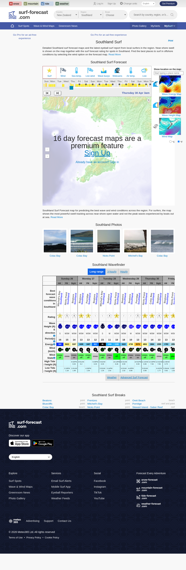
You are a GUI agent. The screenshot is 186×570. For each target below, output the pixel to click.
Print (170, 40)
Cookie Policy (52, 537)
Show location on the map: (168, 69)
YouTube (99, 498)
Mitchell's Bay (135, 255)
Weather (112, 377)
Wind (62, 76)
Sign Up (112, 3)
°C (173, 142)
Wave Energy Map (171, 94)
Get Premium (168, 3)
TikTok (98, 492)
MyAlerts (155, 26)
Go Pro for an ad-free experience (109, 34)
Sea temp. (77, 76)
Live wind (90, 76)
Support (48, 520)
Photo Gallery (139, 26)
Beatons (47, 400)
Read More (114, 54)
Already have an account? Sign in (97, 162)
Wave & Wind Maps (44, 26)
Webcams (117, 76)
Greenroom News (68, 26)
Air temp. (131, 76)
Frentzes (92, 400)
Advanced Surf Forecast (134, 377)
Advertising (32, 520)
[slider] (71, 88)
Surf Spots (23, 26)
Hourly (124, 271)
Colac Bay (55, 255)
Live (145, 76)
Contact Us (64, 520)
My (169, 25)
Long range (96, 271)
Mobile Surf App (60, 486)
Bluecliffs (47, 403)
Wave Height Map (171, 115)
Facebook (100, 480)
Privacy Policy (33, 537)
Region (83, 12)
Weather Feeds (60, 498)
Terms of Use (16, 537)
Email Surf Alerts (61, 480)
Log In (100, 3)
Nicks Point (108, 255)
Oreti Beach (138, 400)
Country (59, 12)
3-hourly (112, 271)
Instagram (100, 486)
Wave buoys (104, 76)
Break (107, 12)
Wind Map (167, 136)
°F (181, 142)
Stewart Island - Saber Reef (147, 407)
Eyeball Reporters (62, 492)
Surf (49, 76)
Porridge (137, 403)
